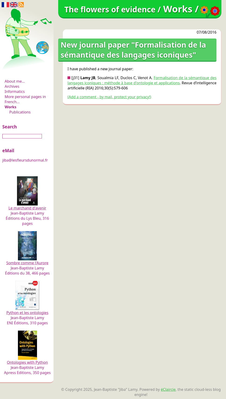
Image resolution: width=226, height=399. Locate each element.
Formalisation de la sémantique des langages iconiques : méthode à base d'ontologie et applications (141, 80)
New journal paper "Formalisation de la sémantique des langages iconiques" (133, 50)
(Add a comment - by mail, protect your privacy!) (109, 96)
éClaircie (168, 389)
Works (10, 106)
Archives (12, 86)
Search (9, 127)
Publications (19, 112)
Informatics (15, 91)
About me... (15, 81)
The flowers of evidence (27, 68)
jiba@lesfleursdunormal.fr (25, 160)
